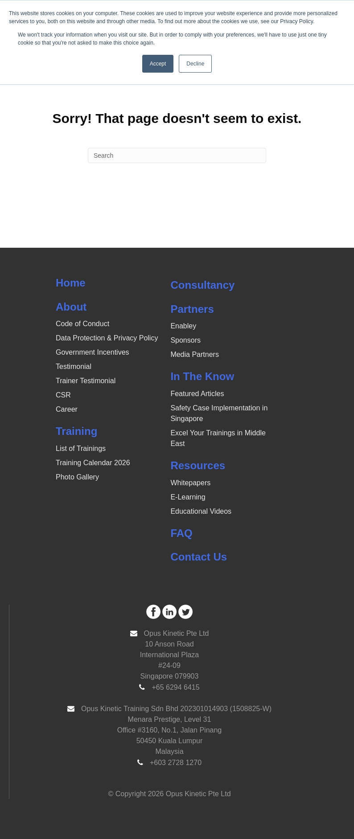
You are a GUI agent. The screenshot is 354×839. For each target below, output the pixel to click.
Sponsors (185, 340)
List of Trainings (81, 448)
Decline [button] (195, 64)
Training (76, 431)
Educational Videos (200, 511)
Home (71, 283)
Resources (197, 465)
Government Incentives (92, 352)
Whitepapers (190, 483)
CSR (63, 395)
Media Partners (194, 354)
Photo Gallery (77, 477)
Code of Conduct (82, 323)
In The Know (202, 376)
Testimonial (73, 366)
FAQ (181, 533)
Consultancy (202, 285)
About (71, 307)
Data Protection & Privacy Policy (107, 338)
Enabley (183, 326)
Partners (192, 309)
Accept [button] (158, 64)
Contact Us (198, 557)
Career (67, 409)
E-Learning (187, 497)
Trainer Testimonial (85, 381)
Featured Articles (197, 393)
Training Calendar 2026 (93, 463)
